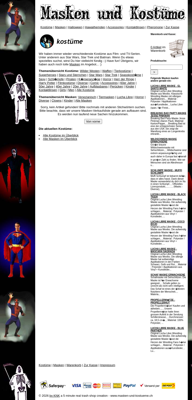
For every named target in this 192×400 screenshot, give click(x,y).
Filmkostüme (66, 83)
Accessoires (109, 83)
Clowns (57, 100)
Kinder (130, 86)
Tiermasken (106, 97)
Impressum (107, 365)
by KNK (55, 395)
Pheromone (155, 27)
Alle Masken (83, 100)
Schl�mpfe (56, 79)
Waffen (106, 71)
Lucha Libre (125, 97)
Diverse (82, 83)
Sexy (42, 79)
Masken (60, 27)
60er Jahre (127, 83)
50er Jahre (46, 86)
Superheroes (47, 75)
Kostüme (46, 27)
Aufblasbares (99, 86)
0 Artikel (155, 47)
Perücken (116, 86)
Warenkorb (73, 365)
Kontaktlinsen (135, 27)
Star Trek (111, 75)
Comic (94, 83)
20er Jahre (80, 86)
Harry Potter (47, 83)
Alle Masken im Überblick (60, 139)
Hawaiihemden (95, 27)
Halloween (75, 27)
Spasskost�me (130, 75)
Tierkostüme (122, 71)
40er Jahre (63, 86)
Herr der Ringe (124, 79)
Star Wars (95, 75)
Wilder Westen (90, 71)
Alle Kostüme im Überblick (61, 135)
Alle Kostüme (86, 90)
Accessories (116, 27)
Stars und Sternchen (73, 75)
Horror (107, 79)
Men (71, 90)
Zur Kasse (172, 27)
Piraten (71, 79)
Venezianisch (87, 97)
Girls (63, 90)
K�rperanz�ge (89, 79)
